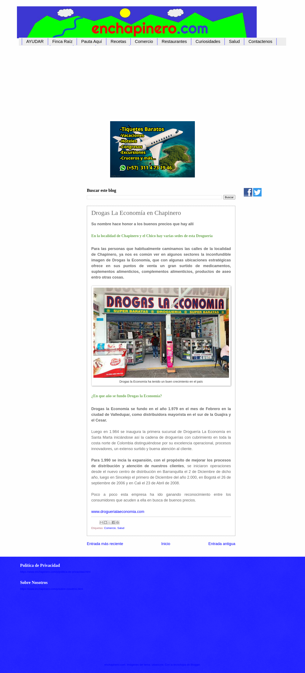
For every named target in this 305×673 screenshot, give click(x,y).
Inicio (165, 544)
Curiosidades (207, 41)
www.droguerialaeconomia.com (117, 512)
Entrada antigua (221, 544)
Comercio (144, 41)
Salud (234, 41)
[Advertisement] (148, 81)
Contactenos (260, 41)
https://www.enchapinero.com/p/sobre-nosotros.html (51, 589)
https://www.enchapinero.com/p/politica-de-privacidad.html (55, 571)
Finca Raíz (62, 41)
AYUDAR (35, 41)
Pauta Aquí (91, 41)
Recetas (118, 41)
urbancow (157, 664)
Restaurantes (174, 41)
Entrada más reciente (105, 544)
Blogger (195, 664)
